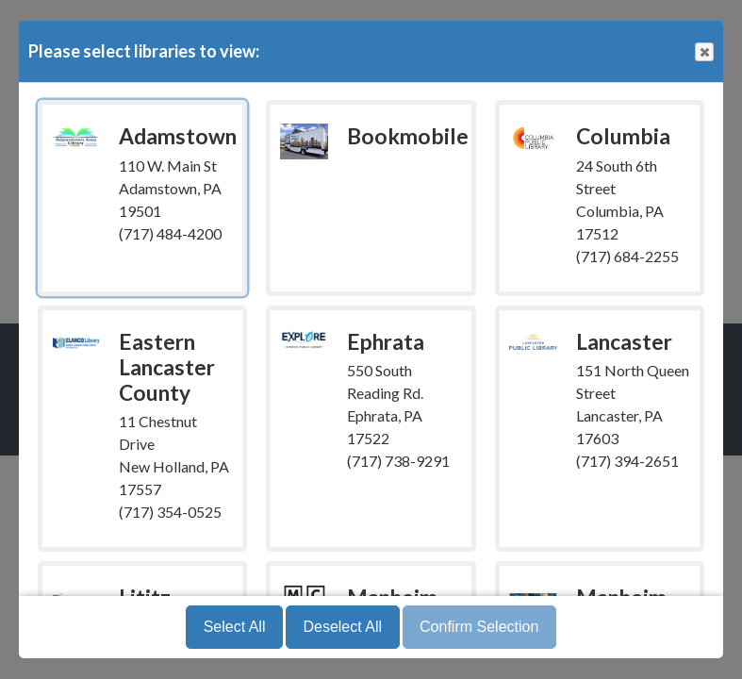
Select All (235, 627)
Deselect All (342, 627)
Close (703, 52)
